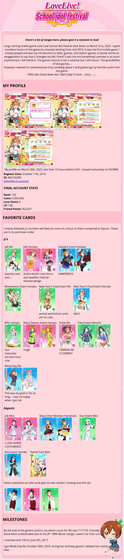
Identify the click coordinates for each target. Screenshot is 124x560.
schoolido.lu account (16, 181)
